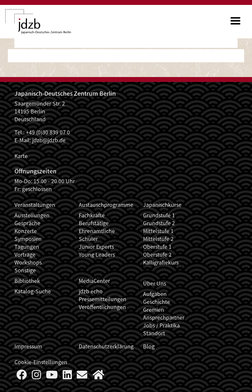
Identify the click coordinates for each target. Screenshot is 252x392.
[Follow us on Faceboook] (21, 376)
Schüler (88, 239)
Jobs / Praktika (161, 325)
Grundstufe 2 (159, 223)
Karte (21, 156)
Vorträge (24, 254)
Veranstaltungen (34, 204)
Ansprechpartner (163, 317)
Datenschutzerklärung (106, 346)
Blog (149, 346)
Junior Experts (96, 246)
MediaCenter (94, 280)
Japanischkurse (162, 204)
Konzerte (25, 231)
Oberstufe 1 (157, 246)
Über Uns (154, 283)
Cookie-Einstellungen (40, 362)
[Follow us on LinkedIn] (67, 376)
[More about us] (98, 376)
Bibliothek (27, 280)
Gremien (153, 309)
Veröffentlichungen (102, 307)
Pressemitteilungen (102, 299)
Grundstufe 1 (159, 215)
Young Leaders (97, 254)
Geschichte (156, 301)
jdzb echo (91, 291)
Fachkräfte (92, 215)
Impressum (28, 346)
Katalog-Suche (32, 291)
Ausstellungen (32, 215)
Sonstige (25, 270)
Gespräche (27, 223)
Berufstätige (94, 223)
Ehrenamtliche (97, 231)
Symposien (28, 239)
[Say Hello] (82, 376)
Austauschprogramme (106, 204)
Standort (154, 333)
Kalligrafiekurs (160, 262)
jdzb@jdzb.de (49, 140)
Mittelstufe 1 (158, 231)
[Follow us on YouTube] (52, 376)
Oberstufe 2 (157, 254)
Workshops (28, 262)
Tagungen (26, 246)
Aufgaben (155, 294)
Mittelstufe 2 (158, 239)
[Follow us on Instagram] (36, 376)
